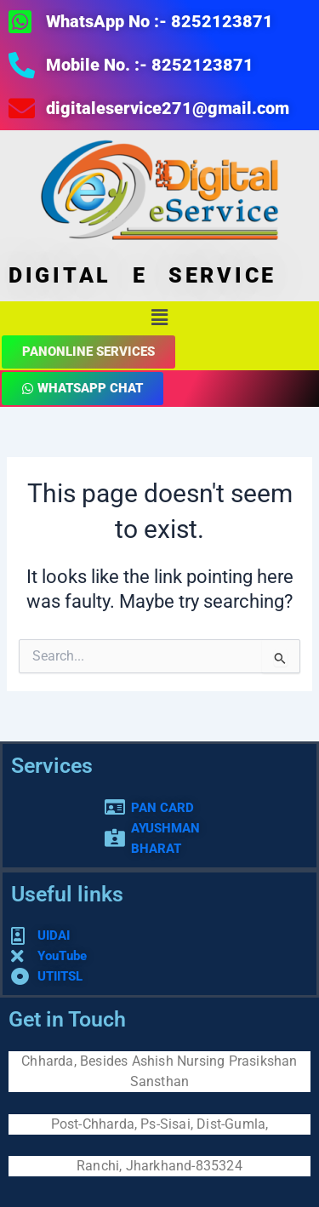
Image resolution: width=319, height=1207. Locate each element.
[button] (159, 317)
